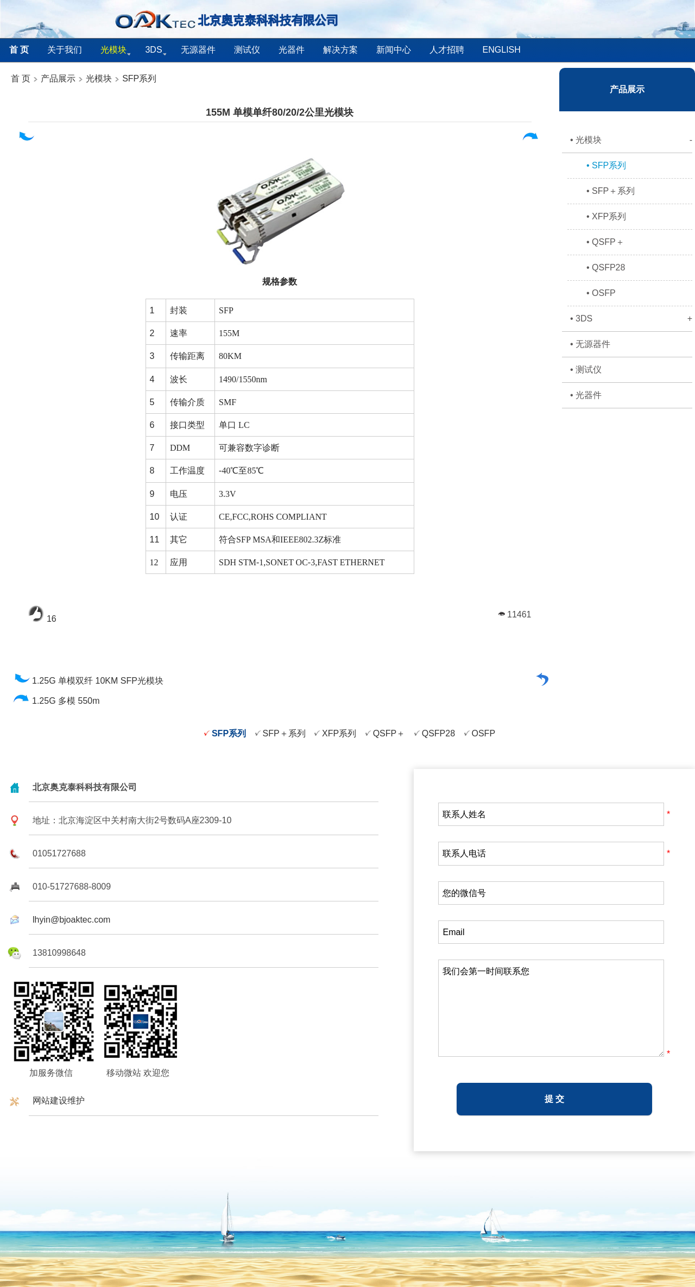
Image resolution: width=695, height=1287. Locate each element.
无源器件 (198, 49)
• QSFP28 (605, 267)
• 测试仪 (586, 369)
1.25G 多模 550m (56, 700)
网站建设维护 (59, 1100)
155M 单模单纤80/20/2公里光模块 (279, 112)
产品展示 (57, 78)
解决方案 (340, 49)
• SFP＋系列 (610, 190)
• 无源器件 (590, 344)
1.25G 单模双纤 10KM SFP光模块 (88, 680)
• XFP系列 (606, 216)
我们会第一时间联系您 (551, 1008)
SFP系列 (139, 78)
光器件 (292, 49)
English (502, 49)
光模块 (99, 78)
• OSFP (601, 293)
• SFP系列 (606, 165)
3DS (153, 49)
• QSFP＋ (605, 242)
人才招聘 (446, 49)
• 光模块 (631, 140)
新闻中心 (393, 49)
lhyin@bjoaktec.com (71, 919)
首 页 (20, 78)
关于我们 (64, 49)
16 (42, 618)
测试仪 (247, 49)
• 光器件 (586, 395)
